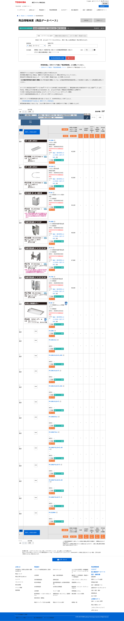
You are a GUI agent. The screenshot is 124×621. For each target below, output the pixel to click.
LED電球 (36, 596)
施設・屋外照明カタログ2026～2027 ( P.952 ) (57, 269)
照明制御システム (76, 596)
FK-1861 (51, 335)
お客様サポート (101, 10)
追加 (59, 161)
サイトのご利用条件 (48, 618)
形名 (45, 36)
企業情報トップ (104, 6)
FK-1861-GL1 (53, 344)
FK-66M (51, 223)
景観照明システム (76, 588)
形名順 (64, 136)
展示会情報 (18, 590)
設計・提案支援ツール (96, 591)
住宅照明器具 (37, 592)
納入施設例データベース (98, 580)
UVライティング (57, 577)
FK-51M (51, 167)
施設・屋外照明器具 (58, 582)
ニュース (17, 585)
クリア (70, 58)
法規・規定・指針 (95, 595)
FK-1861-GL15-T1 (54, 377)
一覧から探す (61, 28)
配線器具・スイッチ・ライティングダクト (80, 593)
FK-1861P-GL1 (53, 440)
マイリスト (26, 28)
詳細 (51, 161)
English (88, 1)
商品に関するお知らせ (20, 583)
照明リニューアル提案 (96, 587)
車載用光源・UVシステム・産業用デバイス (61, 599)
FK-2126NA (52, 520)
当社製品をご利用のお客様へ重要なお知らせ (23, 578)
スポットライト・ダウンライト (79, 586)
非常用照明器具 (38, 586)
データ (93, 117)
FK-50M (51, 140)
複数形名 (61, 36)
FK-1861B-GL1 (53, 425)
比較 (100, 117)
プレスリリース (19, 587)
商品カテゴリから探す (58, 605)
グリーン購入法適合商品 (46, 52)
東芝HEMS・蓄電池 (39, 602)
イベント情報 (18, 592)
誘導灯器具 (56, 586)
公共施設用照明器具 (64, 50)
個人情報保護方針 (37, 618)
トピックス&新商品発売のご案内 (42, 577)
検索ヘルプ (99, 20)
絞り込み (78, 36)
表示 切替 (30, 123)
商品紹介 (41, 10)
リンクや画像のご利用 (21, 616)
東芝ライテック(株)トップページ (23, 618)
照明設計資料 (94, 589)
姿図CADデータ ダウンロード (98, 593)
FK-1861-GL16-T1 (54, 409)
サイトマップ (96, 1)
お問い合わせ (105, 1)
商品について (18, 581)
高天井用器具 (37, 588)
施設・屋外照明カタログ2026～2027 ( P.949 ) (57, 156)
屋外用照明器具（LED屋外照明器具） (61, 589)
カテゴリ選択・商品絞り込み (47, 28)
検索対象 (86, 20)
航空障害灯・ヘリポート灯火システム (42, 599)
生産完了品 (50, 50)
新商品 (38, 50)
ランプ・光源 (56, 596)
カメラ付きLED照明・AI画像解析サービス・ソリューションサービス (80, 579)
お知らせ (31, 10)
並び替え (28, 115)
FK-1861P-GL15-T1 (54, 473)
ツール (51, 163)
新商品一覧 (74, 605)
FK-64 (50, 194)
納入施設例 (74, 10)
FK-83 (50, 307)
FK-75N (51, 280)
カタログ (63, 10)
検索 (35, 28)
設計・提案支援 (87, 10)
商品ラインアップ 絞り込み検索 (42, 605)
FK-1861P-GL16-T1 (54, 505)
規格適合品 (94, 597)
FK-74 (50, 251)
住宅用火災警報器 (57, 592)
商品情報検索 (53, 10)
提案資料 (93, 584)
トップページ (21, 10)
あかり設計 (94, 600)
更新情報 (17, 594)
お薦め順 (63, 129)
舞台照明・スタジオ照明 (78, 598)
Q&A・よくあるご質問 (96, 604)
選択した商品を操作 (31, 132)
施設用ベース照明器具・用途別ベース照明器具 (80, 583)
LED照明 (36, 582)
